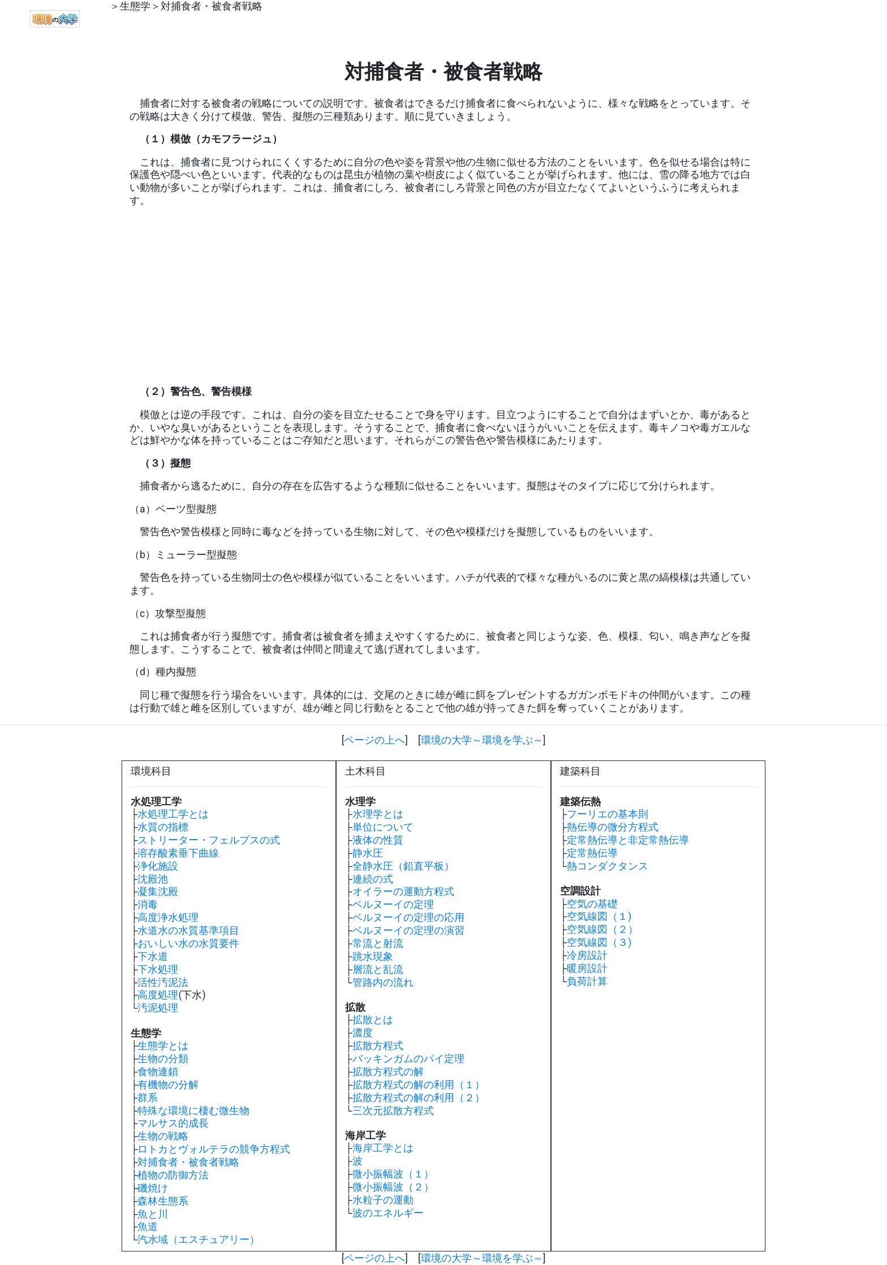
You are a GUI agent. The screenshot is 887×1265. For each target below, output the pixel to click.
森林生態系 (162, 1201)
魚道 (147, 1226)
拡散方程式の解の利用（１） (418, 1084)
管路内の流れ (383, 982)
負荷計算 (587, 981)
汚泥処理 (157, 1008)
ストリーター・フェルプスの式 (208, 840)
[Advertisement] (443, 297)
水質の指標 (162, 827)
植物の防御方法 (173, 1175)
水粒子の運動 (383, 1200)
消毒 (147, 904)
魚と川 (152, 1214)
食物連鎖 (157, 1071)
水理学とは (377, 814)
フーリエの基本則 (607, 814)
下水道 (152, 956)
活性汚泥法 (162, 982)
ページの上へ (374, 740)
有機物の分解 (168, 1084)
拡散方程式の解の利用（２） (418, 1097)
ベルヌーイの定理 (393, 904)
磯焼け (152, 1188)
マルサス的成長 (173, 1123)
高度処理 (157, 995)
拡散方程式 (377, 1045)
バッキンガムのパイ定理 (408, 1058)
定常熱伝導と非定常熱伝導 (628, 840)
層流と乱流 (377, 969)
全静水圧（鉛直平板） (403, 866)
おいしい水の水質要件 (188, 943)
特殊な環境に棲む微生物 (193, 1110)
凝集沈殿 (157, 891)
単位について (383, 827)
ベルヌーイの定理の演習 (408, 930)
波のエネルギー (388, 1213)
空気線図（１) (599, 916)
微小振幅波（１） (393, 1174)
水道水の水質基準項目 (188, 930)
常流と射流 (377, 943)
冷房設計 (587, 955)
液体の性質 (377, 840)
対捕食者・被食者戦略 (211, 6)
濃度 (362, 1032)
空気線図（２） (602, 929)
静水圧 (367, 853)
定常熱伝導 (592, 853)
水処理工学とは (173, 814)
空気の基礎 (592, 904)
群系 (147, 1097)
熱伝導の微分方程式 (612, 827)
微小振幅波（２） (393, 1187)
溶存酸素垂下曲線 (178, 853)
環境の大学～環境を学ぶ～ (482, 740)
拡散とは (372, 1019)
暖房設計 (587, 968)
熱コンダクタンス (607, 866)
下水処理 (157, 969)
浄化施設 (157, 866)
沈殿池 (152, 879)
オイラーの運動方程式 (403, 891)
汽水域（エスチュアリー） (198, 1239)
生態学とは (162, 1045)
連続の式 (372, 879)
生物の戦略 (162, 1136)
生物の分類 (162, 1058)
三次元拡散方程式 (393, 1110)
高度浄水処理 (168, 917)
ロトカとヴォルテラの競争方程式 (213, 1149)
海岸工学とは (383, 1148)
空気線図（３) (599, 942)
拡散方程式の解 (388, 1071)
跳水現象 (372, 956)
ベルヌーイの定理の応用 (408, 917)
